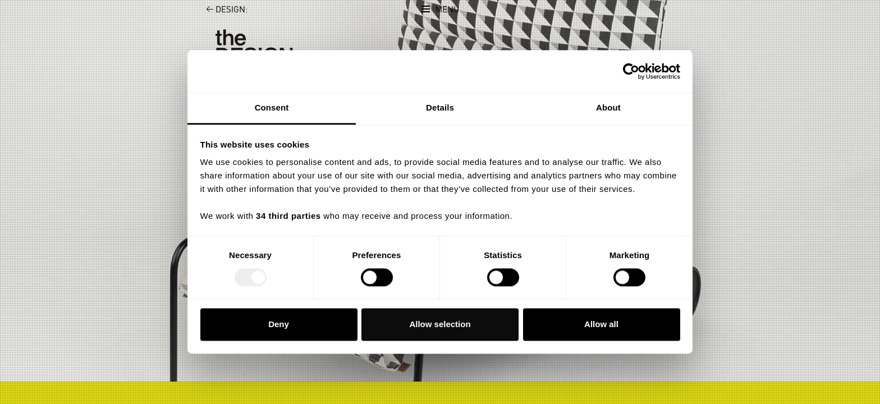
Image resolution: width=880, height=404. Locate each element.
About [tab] (608, 107)
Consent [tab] (272, 107)
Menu (447, 10)
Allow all (601, 324)
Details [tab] (440, 107)
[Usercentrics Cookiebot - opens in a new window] (631, 71)
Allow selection (439, 324)
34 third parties (288, 216)
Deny (278, 324)
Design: (220, 10)
